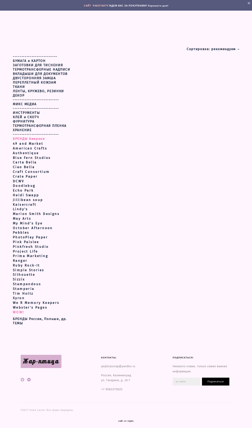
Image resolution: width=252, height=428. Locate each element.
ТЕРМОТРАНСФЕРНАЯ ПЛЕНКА (40, 123)
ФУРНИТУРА (23, 119)
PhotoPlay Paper (30, 235)
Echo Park (23, 188)
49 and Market (28, 141)
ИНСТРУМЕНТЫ (26, 110)
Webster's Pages (30, 305)
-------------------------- (35, 54)
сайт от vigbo (126, 419)
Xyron (19, 296)
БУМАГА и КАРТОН (29, 58)
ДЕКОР (19, 93)
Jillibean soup (28, 198)
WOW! (18, 310)
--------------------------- (36, 97)
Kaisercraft (24, 202)
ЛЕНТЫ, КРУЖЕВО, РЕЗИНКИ (38, 89)
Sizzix (19, 277)
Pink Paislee (26, 240)
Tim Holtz (23, 291)
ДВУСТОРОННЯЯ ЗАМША (34, 76)
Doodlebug (24, 184)
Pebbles (21, 230)
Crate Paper (25, 174)
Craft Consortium (31, 169)
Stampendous (27, 282)
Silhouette (24, 272)
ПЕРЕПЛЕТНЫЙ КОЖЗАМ (34, 80)
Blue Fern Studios (32, 155)
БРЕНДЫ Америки (29, 136)
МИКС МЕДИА (25, 102)
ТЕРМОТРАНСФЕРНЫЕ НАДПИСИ (41, 67)
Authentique (26, 151)
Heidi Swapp (26, 193)
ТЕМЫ (18, 321)
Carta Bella (25, 160)
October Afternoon (33, 226)
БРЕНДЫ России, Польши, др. (40, 316)
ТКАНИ (19, 84)
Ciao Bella (24, 165)
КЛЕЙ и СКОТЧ (26, 114)
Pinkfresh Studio (31, 244)
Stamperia (23, 286)
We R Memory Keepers (36, 300)
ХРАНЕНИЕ (22, 127)
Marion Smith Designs (36, 211)
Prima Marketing (30, 254)
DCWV (18, 179)
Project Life (25, 249)
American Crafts (30, 146)
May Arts (22, 216)
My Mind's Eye (28, 221)
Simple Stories (28, 268)
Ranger (20, 258)
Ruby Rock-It (26, 263)
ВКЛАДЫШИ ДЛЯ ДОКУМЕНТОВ (40, 71)
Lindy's (20, 207)
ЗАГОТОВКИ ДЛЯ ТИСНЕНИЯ (38, 63)
